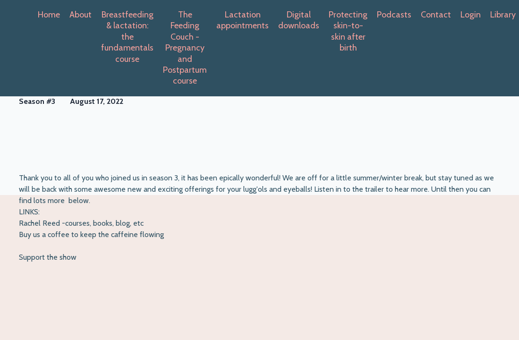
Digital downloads (298, 20)
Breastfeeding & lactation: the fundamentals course (127, 36)
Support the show (48, 257)
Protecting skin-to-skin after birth (348, 31)
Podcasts (394, 14)
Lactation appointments (242, 20)
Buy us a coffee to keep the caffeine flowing (91, 234)
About (80, 14)
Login (470, 14)
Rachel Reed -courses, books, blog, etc (81, 223)
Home (49, 14)
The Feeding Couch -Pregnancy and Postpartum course (185, 47)
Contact (436, 14)
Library (503, 14)
